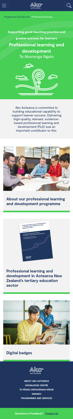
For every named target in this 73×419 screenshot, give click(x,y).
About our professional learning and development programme (35, 201)
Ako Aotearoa (36, 371)
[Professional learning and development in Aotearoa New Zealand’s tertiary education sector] (36, 241)
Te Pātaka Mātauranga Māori (36, 389)
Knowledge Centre (36, 385)
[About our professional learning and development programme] (36, 169)
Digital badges (19, 352)
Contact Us (51, 413)
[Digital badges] (36, 322)
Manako (36, 393)
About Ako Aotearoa (36, 381)
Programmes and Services (17, 16)
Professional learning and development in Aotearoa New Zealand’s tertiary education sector (34, 278)
